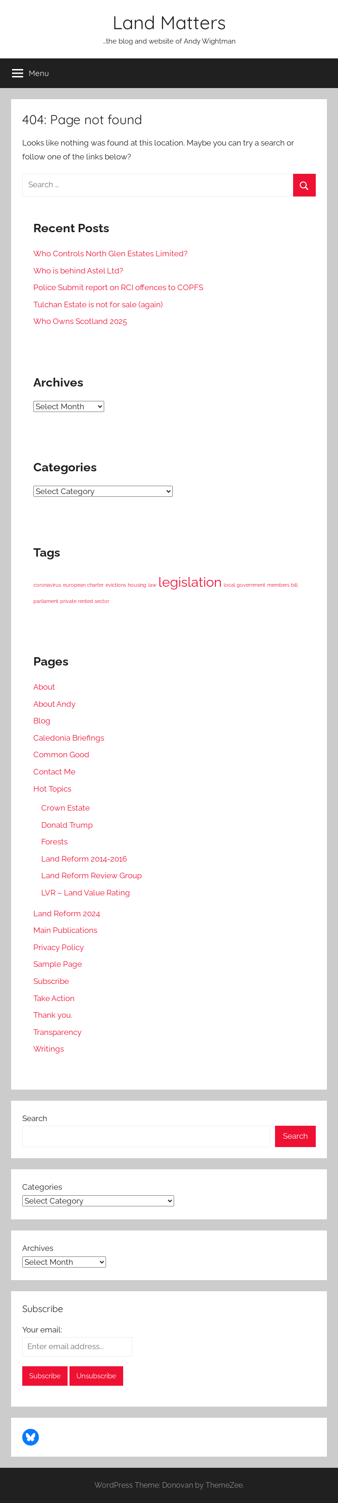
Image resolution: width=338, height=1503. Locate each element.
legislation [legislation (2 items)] (190, 582)
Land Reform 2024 (66, 913)
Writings (48, 1048)
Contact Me (54, 771)
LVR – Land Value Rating (85, 892)
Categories (42, 1187)
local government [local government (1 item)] (244, 585)
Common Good (61, 754)
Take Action (54, 998)
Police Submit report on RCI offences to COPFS (118, 287)
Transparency (57, 1032)
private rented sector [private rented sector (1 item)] (84, 601)
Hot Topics (52, 788)
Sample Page (57, 964)
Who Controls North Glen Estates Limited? (110, 253)
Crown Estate (65, 807)
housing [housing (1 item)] (137, 585)
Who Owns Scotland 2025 (80, 321)
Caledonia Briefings (68, 737)
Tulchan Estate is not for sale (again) (98, 304)
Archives (37, 1248)
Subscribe (51, 981)
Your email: (42, 1329)
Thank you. (52, 1015)
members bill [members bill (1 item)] (282, 585)
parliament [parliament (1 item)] (45, 601)
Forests (54, 841)
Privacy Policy (58, 947)
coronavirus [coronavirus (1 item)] (47, 585)
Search (34, 1118)
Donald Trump (67, 825)
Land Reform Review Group (91, 875)
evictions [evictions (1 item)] (116, 585)
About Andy (54, 704)
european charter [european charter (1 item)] (83, 585)
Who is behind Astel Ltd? (78, 270)
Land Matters (169, 22)
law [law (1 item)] (152, 585)
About (44, 686)
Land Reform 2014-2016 (84, 858)
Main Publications (65, 930)
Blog (41, 720)
